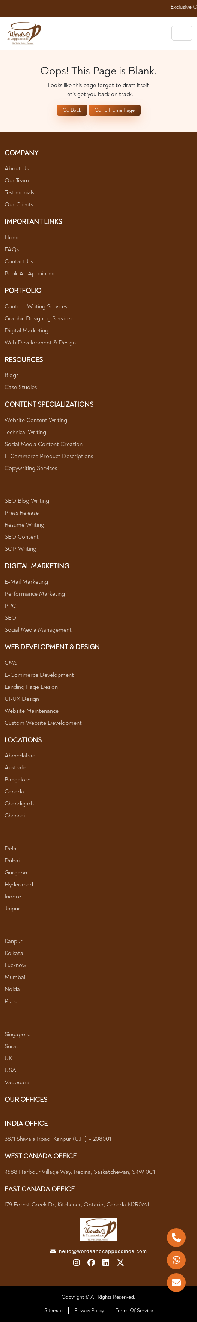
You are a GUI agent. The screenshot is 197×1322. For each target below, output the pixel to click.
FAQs (12, 249)
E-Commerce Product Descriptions (49, 456)
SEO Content (22, 537)
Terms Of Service (134, 1310)
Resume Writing (24, 525)
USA (10, 1070)
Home (12, 237)
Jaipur (12, 908)
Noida (12, 989)
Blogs (11, 375)
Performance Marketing (35, 594)
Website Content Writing (36, 420)
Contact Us (19, 261)
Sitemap (53, 1310)
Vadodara (17, 1082)
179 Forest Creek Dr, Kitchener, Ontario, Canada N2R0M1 (77, 1204)
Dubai (12, 860)
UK (8, 1058)
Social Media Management (38, 630)
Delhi (11, 848)
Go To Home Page (115, 110)
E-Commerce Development (39, 675)
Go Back (72, 110)
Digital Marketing (26, 330)
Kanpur (14, 941)
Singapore (17, 1034)
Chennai (15, 815)
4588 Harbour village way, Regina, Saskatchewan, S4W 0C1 (80, 1172)
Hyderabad (19, 884)
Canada (14, 791)
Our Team (17, 180)
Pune (11, 1001)
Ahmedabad (20, 755)
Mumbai (15, 977)
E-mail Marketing (26, 582)
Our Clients (19, 204)
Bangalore (17, 779)
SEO (10, 618)
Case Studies (21, 387)
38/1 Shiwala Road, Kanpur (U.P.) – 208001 (58, 1139)
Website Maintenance (32, 711)
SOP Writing (20, 549)
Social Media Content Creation (44, 444)
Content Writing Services (36, 306)
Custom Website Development (43, 723)
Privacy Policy (89, 1310)
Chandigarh (19, 803)
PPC (10, 606)
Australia (16, 767)
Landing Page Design (31, 687)
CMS (11, 663)
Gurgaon (16, 872)
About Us (17, 168)
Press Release (22, 513)
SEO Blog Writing (27, 501)
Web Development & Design (40, 342)
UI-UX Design (22, 699)
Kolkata (14, 953)
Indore (13, 896)
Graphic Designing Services (38, 318)
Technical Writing (25, 432)
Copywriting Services (31, 468)
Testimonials (19, 192)
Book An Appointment (33, 273)
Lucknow (15, 965)
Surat (11, 1046)
